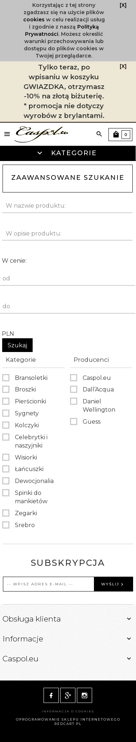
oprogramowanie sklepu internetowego (68, 719)
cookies (34, 19)
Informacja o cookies (68, 711)
